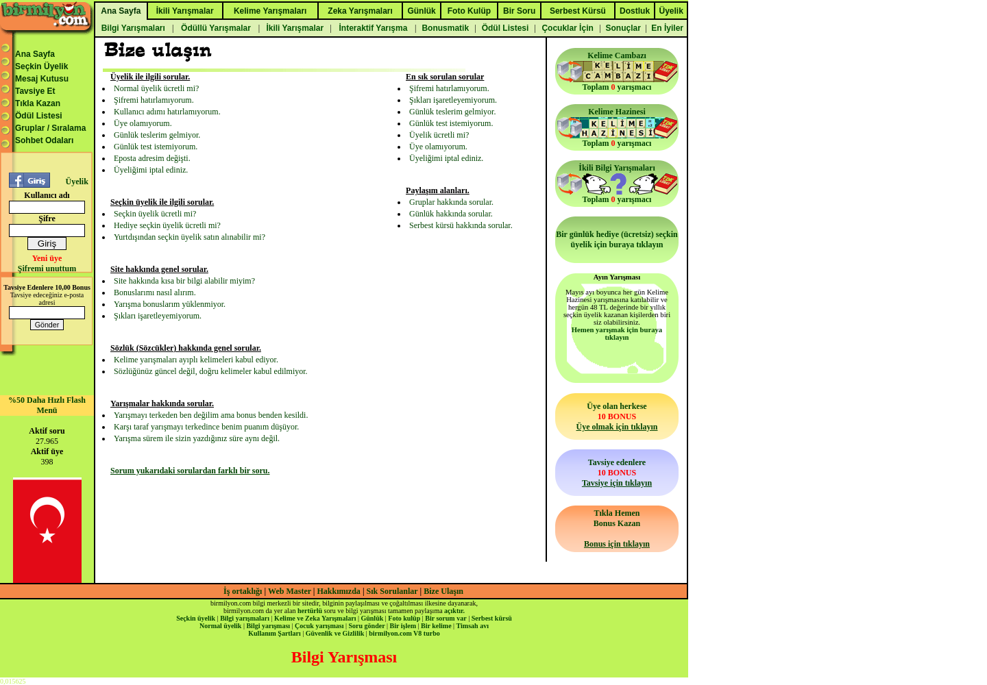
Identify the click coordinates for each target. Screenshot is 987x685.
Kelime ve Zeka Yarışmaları (315, 618)
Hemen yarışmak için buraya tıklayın (617, 333)
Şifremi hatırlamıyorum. (154, 100)
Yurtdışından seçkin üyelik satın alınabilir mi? (189, 237)
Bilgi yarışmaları (244, 618)
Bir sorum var (445, 618)
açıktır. (454, 610)
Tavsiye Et (35, 91)
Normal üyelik (220, 626)
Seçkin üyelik (195, 618)
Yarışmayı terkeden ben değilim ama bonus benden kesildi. (211, 415)
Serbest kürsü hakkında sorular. (461, 225)
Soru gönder (367, 626)
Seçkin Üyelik (41, 66)
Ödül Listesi (38, 116)
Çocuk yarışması (319, 626)
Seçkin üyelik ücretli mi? (155, 214)
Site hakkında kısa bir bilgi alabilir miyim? (184, 281)
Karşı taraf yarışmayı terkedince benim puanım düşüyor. (206, 427)
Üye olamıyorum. (143, 123)
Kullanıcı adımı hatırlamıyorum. (167, 111)
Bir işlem (403, 626)
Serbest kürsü (492, 618)
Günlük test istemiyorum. (155, 146)
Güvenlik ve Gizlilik (335, 633)
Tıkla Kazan (37, 103)
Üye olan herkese (616, 416)
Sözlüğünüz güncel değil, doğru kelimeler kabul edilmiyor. (211, 371)
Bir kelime (436, 626)
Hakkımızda (339, 591)
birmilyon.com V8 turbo (404, 633)
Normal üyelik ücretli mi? (156, 88)
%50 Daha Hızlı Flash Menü (47, 405)
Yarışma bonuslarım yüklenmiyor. (170, 304)
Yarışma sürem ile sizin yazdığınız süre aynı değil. (197, 438)
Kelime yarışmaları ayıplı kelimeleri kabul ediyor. (196, 359)
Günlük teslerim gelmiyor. (157, 135)
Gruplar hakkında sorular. (451, 202)
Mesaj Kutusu (42, 79)
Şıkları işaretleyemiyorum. (158, 316)
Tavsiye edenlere (617, 473)
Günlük (372, 618)
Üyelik (76, 181)
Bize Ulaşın (443, 591)
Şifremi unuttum (47, 268)
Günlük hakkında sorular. (451, 214)
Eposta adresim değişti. (152, 158)
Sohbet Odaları (44, 140)
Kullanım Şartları (274, 633)
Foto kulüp (404, 618)
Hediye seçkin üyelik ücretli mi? (167, 225)
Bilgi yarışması (268, 626)
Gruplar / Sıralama (50, 128)
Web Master (290, 591)
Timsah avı (472, 626)
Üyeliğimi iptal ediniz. (151, 170)
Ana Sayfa (35, 54)
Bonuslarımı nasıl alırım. (155, 292)
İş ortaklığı (242, 591)
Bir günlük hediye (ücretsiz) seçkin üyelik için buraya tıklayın (617, 239)
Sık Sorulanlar (392, 591)
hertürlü (309, 610)
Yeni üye (47, 258)
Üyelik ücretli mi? (439, 135)
